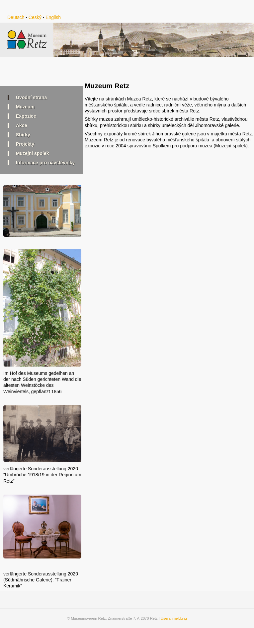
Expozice (26, 116)
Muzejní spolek (32, 153)
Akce (21, 125)
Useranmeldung (174, 618)
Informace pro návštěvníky (45, 162)
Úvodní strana (31, 97)
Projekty (25, 144)
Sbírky (23, 134)
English (53, 17)
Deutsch (15, 17)
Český (35, 17)
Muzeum (25, 106)
